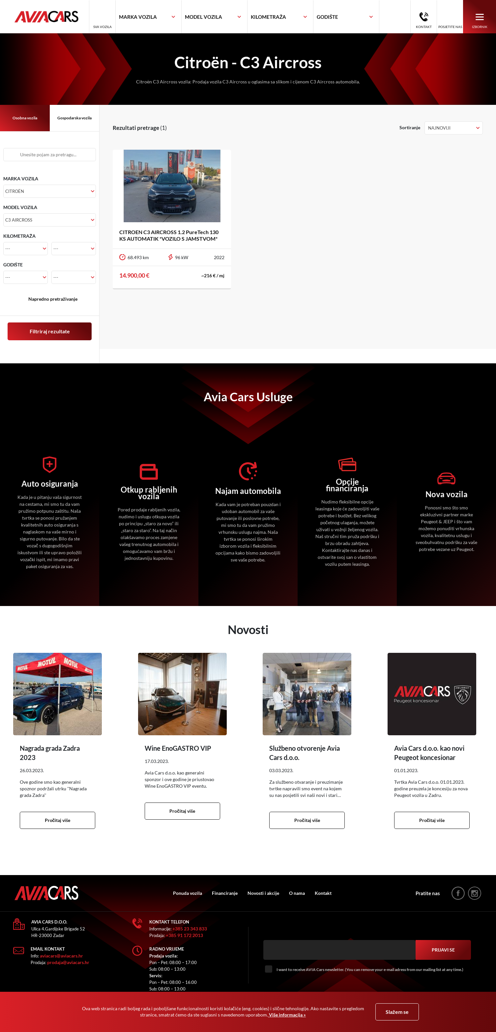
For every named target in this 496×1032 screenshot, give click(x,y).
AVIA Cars (51, 16)
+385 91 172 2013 (184, 935)
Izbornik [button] (479, 20)
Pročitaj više (58, 820)
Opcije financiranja (347, 485)
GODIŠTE (13, 264)
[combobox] (149, 16)
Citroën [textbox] (14, 191)
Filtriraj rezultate (50, 331)
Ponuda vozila (187, 893)
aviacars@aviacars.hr (61, 955)
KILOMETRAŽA (19, 236)
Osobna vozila (25, 117)
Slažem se (397, 1012)
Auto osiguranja (49, 483)
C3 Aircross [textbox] (18, 220)
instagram (474, 893)
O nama (297, 893)
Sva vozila (102, 27)
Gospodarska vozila (74, 117)
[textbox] (138, 16)
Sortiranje (409, 127)
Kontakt (424, 27)
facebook (458, 893)
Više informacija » (287, 1014)
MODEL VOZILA (20, 207)
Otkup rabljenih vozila (149, 493)
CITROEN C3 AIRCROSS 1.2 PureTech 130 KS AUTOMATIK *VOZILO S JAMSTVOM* (169, 235)
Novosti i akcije (263, 893)
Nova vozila (446, 494)
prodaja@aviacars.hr (68, 962)
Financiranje (225, 893)
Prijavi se (443, 950)
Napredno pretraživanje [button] (52, 299)
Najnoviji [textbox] (439, 128)
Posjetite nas (450, 27)
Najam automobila (248, 491)
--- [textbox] (7, 248)
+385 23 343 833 (189, 928)
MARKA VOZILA (20, 178)
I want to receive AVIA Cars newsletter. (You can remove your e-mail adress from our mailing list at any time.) (370, 969)
